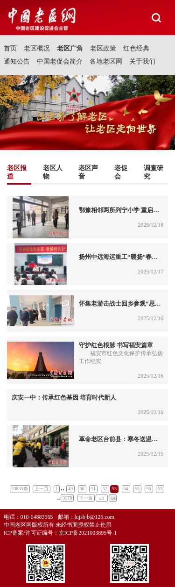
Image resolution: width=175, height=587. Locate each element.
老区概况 (37, 48)
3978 (67, 498)
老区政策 (103, 48)
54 (126, 488)
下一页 (86, 498)
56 (149, 488)
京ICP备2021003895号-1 (88, 533)
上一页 (42, 488)
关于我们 (142, 61)
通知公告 (17, 61)
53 (114, 488)
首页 (10, 48)
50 (82, 488)
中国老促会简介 (60, 61)
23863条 (20, 488)
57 (160, 488)
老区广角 (70, 48)
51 (93, 488)
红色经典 (136, 48)
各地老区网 (106, 61)
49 (70, 488)
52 (105, 488)
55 (137, 488)
